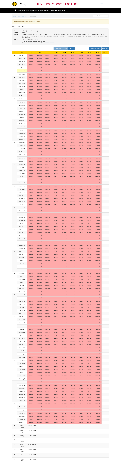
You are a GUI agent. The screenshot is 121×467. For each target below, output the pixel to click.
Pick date (105, 48)
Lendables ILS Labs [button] (36, 10)
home (14, 16)
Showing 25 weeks (95, 48)
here (34, 21)
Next (71, 48)
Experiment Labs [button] (23, 10)
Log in (101, 3)
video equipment (22, 16)
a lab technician (50, 42)
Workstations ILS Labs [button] (58, 10)
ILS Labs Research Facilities (57, 4)
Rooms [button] (46, 10)
